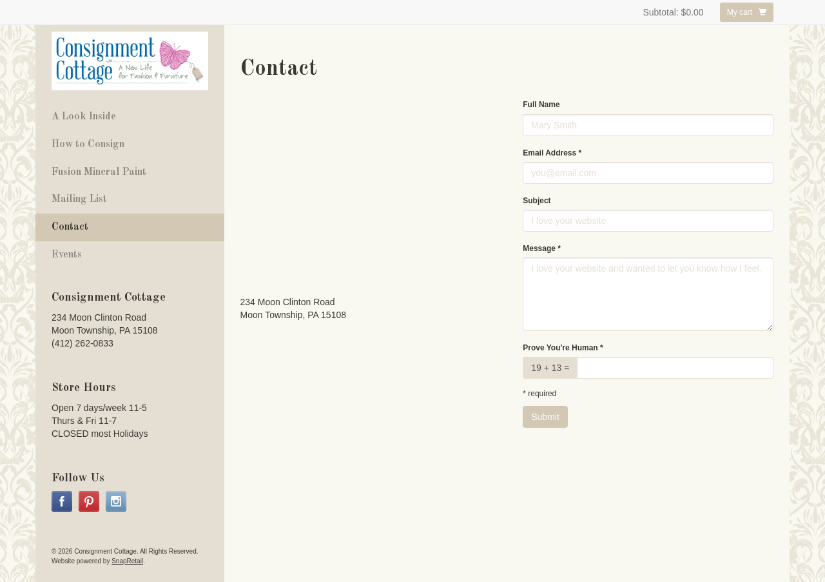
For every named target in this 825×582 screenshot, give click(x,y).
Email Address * (552, 152)
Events (67, 255)
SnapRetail (127, 561)
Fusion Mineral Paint (99, 172)
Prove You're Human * (563, 347)
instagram (116, 501)
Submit (545, 417)
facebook (62, 501)
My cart (746, 12)
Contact (70, 227)
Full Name (541, 104)
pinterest (89, 501)
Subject (536, 200)
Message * (542, 248)
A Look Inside (84, 117)
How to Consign (88, 144)
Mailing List (79, 199)
